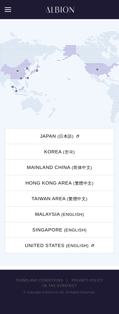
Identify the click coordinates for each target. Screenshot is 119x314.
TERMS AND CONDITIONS (39, 280)
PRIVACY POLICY (87, 280)
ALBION (60, 9)
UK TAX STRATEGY (59, 286)
